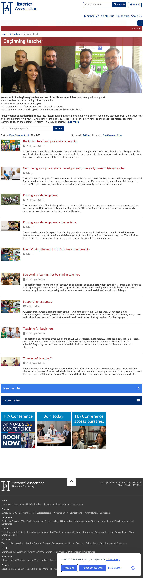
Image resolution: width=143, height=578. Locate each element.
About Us (24, 504)
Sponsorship (77, 552)
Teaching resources (124, 521)
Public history (92, 543)
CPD (28, 29)
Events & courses (9, 535)
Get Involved (36, 504)
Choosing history (85, 532)
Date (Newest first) (19, 135)
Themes (46, 543)
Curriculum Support (12, 29)
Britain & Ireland (25, 569)
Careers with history (104, 532)
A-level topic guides (43, 532)
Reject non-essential (93, 568)
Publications (115, 23)
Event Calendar (8, 552)
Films (131, 532)
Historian (94, 23)
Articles (86, 135)
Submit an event (107, 543)
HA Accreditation (84, 29)
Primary (9, 23)
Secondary (28, 23)
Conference (105, 513)
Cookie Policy (113, 559)
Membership (91, 16)
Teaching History (25, 560)
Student (47, 23)
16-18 (30, 532)
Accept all (69, 568)
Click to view (71, 152)
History (52, 560)
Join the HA (49, 504)
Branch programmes (55, 552)
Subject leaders (63, 29)
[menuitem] (9, 23)
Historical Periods (33, 543)
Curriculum (6, 513)
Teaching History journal (102, 521)
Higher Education (70, 23)
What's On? (38, 552)
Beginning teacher (43, 29)
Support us (122, 16)
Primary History (91, 513)
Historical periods (9, 532)
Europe (37, 569)
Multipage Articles (112, 135)
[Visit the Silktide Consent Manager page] (133, 568)
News (15, 504)
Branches (80, 543)
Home (4, 34)
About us (136, 16)
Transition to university (65, 532)
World (45, 569)
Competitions (103, 29)
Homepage (6, 504)
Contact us (107, 16)
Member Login (62, 504)
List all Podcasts (8, 569)
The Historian (40, 560)
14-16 (22, 532)
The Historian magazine (12, 543)
